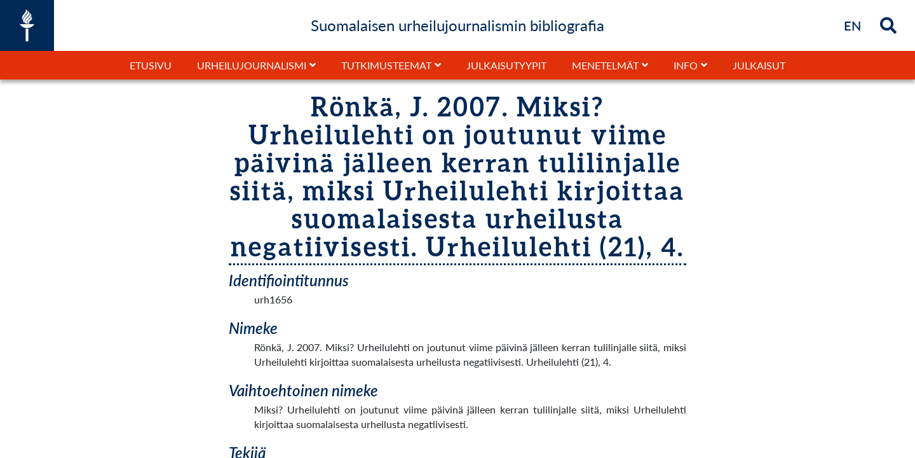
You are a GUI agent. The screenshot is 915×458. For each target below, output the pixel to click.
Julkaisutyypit (506, 65)
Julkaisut (759, 65)
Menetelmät (605, 65)
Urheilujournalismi (251, 65)
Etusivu (151, 65)
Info (686, 65)
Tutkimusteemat (386, 65)
